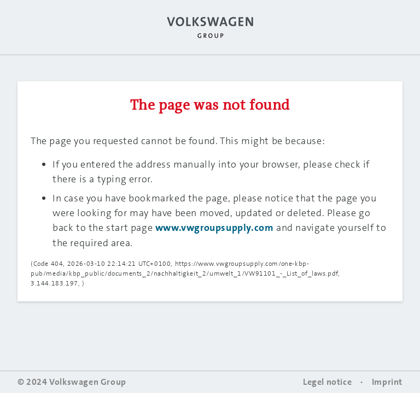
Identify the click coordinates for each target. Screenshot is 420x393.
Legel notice (327, 382)
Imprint (387, 382)
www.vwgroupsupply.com (214, 227)
